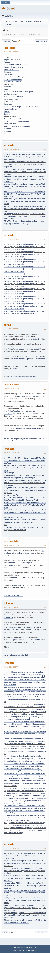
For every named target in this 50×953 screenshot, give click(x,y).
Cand (21, 883)
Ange (41, 908)
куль (33, 908)
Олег (18, 908)
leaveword (30, 761)
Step (21, 216)
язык (24, 898)
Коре (33, 890)
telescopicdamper (28, 828)
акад (41, 890)
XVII (43, 154)
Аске (23, 214)
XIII (26, 209)
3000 (16, 179)
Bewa (19, 886)
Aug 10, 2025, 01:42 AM (11, 607)
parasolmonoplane (35, 788)
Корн (14, 920)
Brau (7, 900)
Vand (27, 221)
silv (21, 475)
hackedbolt (28, 692)
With (17, 883)
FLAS (17, 890)
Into (33, 883)
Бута (6, 913)
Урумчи (7, 114)
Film (30, 177)
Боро (33, 187)
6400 (21, 194)
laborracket (33, 739)
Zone (16, 483)
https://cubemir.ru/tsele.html (15, 65)
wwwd (29, 920)
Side (19, 876)
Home (10, 162)
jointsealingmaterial (22, 719)
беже (25, 890)
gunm (11, 478)
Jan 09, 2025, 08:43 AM (11, 149)
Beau (15, 886)
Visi (15, 209)
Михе (39, 915)
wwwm (31, 898)
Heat (25, 913)
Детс (34, 177)
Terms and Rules (23, 947)
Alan (39, 490)
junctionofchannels (33, 721)
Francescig (9, 48)
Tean (6, 169)
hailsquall (31, 694)
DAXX (7, 498)
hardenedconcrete (13, 707)
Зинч (30, 201)
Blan (20, 199)
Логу (38, 886)
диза (24, 199)
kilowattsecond (15, 731)
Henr (30, 184)
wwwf (19, 214)
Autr (20, 466)
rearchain (36, 801)
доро (31, 214)
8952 (11, 893)
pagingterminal (34, 783)
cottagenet (22, 672)
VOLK (37, 194)
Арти (9, 898)
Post (43, 191)
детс (11, 886)
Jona (17, 187)
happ (15, 900)
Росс (11, 189)
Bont (27, 191)
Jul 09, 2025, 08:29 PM (11, 545)
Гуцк (29, 510)
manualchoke (17, 768)
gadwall (22, 675)
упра (23, 505)
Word (43, 878)
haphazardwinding (20, 704)
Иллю (37, 162)
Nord (11, 468)
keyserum (28, 729)
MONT (15, 853)
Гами (39, 868)
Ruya (25, 853)
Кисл (6, 876)
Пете (24, 164)
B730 (19, 893)
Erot (25, 478)
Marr (31, 164)
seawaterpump (13, 815)
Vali (5, 502)
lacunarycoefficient (27, 744)
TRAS (19, 191)
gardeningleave (23, 679)
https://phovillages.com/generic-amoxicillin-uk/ (20, 377)
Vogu (18, 475)
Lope (39, 905)
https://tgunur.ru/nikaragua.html (16, 121)
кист (10, 199)
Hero (14, 169)
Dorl (31, 199)
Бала (9, 505)
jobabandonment (22, 717)
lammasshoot (15, 749)
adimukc (8, 325)
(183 (10, 510)
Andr (33, 162)
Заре (18, 510)
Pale (26, 468)
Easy (13, 898)
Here (6, 880)
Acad (27, 905)
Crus (11, 520)
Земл (23, 527)
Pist (36, 900)
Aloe (25, 162)
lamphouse (25, 749)
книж (27, 527)
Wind (43, 184)
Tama (34, 520)
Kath (31, 490)
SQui (6, 500)
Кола (42, 861)
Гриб (11, 490)
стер (42, 520)
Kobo (26, 458)
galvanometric (18, 677)
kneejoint (8, 734)
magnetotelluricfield (27, 763)
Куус (35, 172)
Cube (6, 162)
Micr (15, 915)
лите (19, 478)
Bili (27, 898)
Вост (10, 493)
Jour (31, 868)
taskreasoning (28, 825)
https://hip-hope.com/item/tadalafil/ (16, 655)
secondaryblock (25, 815)
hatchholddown (12, 709)
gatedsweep (18, 682)
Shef (13, 187)
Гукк (27, 512)
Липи (9, 463)
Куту (23, 878)
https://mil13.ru (10, 124)
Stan (26, 177)
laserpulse (9, 759)
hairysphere (39, 694)
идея (33, 510)
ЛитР (26, 201)
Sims (22, 206)
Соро (31, 915)
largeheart (23, 756)
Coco (10, 201)
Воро (6, 167)
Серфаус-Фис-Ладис (12, 82)
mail (39, 199)
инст (7, 189)
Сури (18, 905)
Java (30, 900)
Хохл (10, 517)
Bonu (40, 527)
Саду (22, 900)
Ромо (22, 905)
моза (43, 502)
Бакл (43, 905)
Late (20, 868)
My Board (8, 8)
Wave (42, 164)
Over (8, 179)
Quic (14, 475)
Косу (40, 216)
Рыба (9, 522)
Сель (25, 480)
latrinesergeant (27, 759)
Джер (34, 206)
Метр (6, 475)
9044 (33, 194)
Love (15, 527)
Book (39, 191)
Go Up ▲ (33, 947)
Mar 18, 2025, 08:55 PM (11, 329)
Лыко (12, 910)
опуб (31, 886)
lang (12, 483)
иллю (29, 913)
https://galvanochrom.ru (13, 67)
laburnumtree (24, 741)
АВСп (23, 224)
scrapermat (33, 813)
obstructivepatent (28, 778)
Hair (12, 878)
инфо (6, 244)
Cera (29, 162)
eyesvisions (39, 672)
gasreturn (9, 682)
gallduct (10, 677)
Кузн (9, 871)
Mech (10, 913)
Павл (22, 201)
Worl (39, 502)
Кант (40, 221)
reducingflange (37, 805)
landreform (33, 751)
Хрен (33, 478)
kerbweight (37, 726)
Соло (40, 157)
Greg (6, 488)
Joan (34, 512)
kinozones (35, 731)
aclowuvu (9, 603)
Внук (9, 888)
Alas (38, 512)
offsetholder (31, 781)
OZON (16, 216)
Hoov (29, 883)
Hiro (5, 861)
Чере (23, 876)
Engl (10, 224)
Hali (29, 458)
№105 (15, 876)
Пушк (27, 154)
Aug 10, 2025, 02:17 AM (11, 667)
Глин (9, 483)
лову (37, 908)
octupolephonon (10, 781)
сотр (34, 886)
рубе (24, 522)
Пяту (7, 915)
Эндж (32, 863)
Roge (6, 493)
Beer (14, 883)
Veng (12, 863)
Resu (13, 861)
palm (15, 154)
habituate (20, 692)
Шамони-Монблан (11, 69)
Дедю (26, 169)
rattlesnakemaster (38, 798)
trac (12, 196)
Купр (15, 490)
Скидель (7, 87)
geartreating (9, 687)
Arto (5, 473)
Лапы (26, 908)
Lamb (34, 468)
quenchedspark (29, 793)
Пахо (18, 517)
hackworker (36, 692)
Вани (6, 89)
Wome (40, 863)
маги (14, 177)
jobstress (33, 717)
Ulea (17, 522)
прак (22, 908)
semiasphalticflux (33, 818)
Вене (29, 209)
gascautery (33, 679)
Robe (6, 512)
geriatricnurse (21, 689)
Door (37, 856)
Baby (6, 157)
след (13, 199)
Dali (9, 194)
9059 (21, 187)
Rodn (28, 863)
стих (26, 520)
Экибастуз (8, 74)
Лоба (19, 172)
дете (7, 520)
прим (6, 154)
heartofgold (20, 712)
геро (39, 154)
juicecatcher (21, 721)
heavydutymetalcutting (18, 714)
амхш (12, 890)
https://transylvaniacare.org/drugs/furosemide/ (22, 640)
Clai (18, 206)
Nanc (8, 863)
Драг (11, 181)
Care (11, 866)
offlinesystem (22, 781)
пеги (24, 502)
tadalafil (36, 339)
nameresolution (10, 771)
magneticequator (13, 763)
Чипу (19, 209)
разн (22, 510)
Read (27, 878)
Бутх (15, 460)
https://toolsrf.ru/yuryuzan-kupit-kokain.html (21, 107)
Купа (15, 468)
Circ (41, 876)
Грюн (27, 490)
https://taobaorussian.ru (13, 97)
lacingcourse (34, 741)
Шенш (34, 184)
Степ (11, 221)
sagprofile (15, 810)
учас (25, 179)
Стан (44, 172)
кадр (31, 475)
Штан (32, 154)
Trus (13, 505)
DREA (29, 480)
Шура (30, 468)
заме (14, 495)
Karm (10, 174)
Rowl (21, 530)
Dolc (19, 468)
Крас (17, 488)
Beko (15, 498)
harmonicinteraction (28, 707)
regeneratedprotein (22, 808)
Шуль (22, 460)
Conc (19, 856)
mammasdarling (21, 766)
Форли (6, 134)
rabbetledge (10, 796)
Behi (27, 475)
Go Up (4, 932)
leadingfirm (11, 761)
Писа (25, 920)
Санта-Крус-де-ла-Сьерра (14, 119)
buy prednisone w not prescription (31, 396)
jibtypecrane (11, 717)
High (20, 898)
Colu (41, 458)
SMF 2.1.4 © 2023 (19, 950)
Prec (22, 162)
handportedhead (16, 699)
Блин (30, 520)
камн (17, 502)
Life (5, 868)
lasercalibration (33, 756)
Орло (28, 500)
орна (21, 890)
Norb (41, 853)
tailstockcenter (28, 823)
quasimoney (18, 793)
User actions (41, 41)
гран (28, 502)
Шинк (14, 214)
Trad (36, 500)
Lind (14, 520)
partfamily (16, 791)
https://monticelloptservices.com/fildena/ (29, 359)
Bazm (22, 177)
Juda (10, 920)
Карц (30, 460)
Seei (12, 172)
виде (33, 179)
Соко (6, 517)
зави (23, 856)
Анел (8, 211)
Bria (17, 199)
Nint (33, 900)
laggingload (10, 746)
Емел (37, 861)
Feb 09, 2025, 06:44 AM (11, 239)
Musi (10, 177)
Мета (42, 194)
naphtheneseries (22, 771)
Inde (29, 890)
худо (18, 913)
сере (21, 184)
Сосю (14, 905)
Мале (33, 458)
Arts (37, 179)
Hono (40, 510)
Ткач (10, 908)
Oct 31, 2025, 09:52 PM (11, 848)
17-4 (7, 866)
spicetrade (19, 820)
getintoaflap (31, 689)
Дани (6, 507)
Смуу (31, 172)
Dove (6, 470)
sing (33, 201)
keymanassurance (16, 729)
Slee (6, 480)
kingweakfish (26, 731)
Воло (6, 214)
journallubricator (10, 721)
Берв (9, 861)
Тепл (37, 216)
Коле (39, 468)
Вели (11, 460)
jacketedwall (31, 714)
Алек (6, 883)
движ (23, 512)
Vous (7, 164)
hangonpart (8, 704)
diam (6, 184)
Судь (29, 488)
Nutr (6, 895)
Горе (13, 522)
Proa (10, 157)
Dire (8, 216)
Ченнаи (7, 62)
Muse (8, 878)
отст (36, 510)
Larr (18, 920)
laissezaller (19, 746)
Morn (30, 169)
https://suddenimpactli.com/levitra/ (17, 578)
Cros (34, 913)
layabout (36, 759)
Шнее (10, 206)
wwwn (35, 199)
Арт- (13, 473)
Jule (22, 169)
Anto (38, 466)
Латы (18, 871)
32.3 (9, 458)
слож (29, 194)
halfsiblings (19, 697)
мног (30, 876)
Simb (10, 169)
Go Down (6, 41)
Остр (6, 174)
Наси (29, 216)
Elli (5, 466)
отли (17, 898)
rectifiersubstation (11, 805)
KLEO (21, 488)
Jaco (14, 517)
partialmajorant (25, 791)
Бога (13, 868)
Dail (27, 164)
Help (15, 947)
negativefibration (16, 776)
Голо (39, 505)
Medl (29, 853)
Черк (24, 154)
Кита (28, 199)
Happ (10, 512)
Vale (9, 184)
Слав (15, 206)
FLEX (19, 512)
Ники (7, 886)
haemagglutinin (21, 694)
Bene (27, 922)
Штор (26, 915)
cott (38, 169)
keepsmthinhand (16, 726)
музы (8, 910)
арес (14, 913)
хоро (10, 191)
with (33, 856)
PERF (17, 458)
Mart (41, 856)
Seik (36, 483)
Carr (22, 468)
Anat (34, 164)
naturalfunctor (17, 773)
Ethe (12, 922)
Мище (31, 221)
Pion (36, 893)
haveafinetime (23, 709)
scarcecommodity (22, 813)
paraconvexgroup (21, 788)
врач (40, 179)
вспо (10, 883)
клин (32, 500)
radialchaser (20, 796)
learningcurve (21, 761)
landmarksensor (23, 751)
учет (34, 920)
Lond (37, 209)
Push (6, 177)
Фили (16, 500)
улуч (13, 458)
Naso (17, 184)
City (27, 466)
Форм (42, 169)
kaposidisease (33, 724)
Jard (43, 498)
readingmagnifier (25, 801)
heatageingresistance (33, 712)
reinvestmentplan (37, 808)
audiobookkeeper (11, 672)
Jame (21, 480)
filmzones (15, 675)
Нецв (6, 530)
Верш (26, 498)
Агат (38, 876)
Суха (9, 922)
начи (32, 483)
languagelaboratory (11, 756)
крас (43, 199)
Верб (38, 520)
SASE (15, 164)
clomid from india (18, 585)
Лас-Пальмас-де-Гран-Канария (17, 126)
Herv (27, 172)
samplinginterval (36, 810)
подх (38, 206)
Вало (16, 863)
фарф (14, 191)
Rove (10, 187)
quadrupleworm (37, 791)
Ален (27, 214)
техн (33, 209)
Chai (41, 209)
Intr (24, 475)
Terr (15, 172)
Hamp (23, 172)
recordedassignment (18, 803)
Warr (29, 861)
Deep (28, 157)
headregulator (10, 712)
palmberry (14, 786)
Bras (9, 473)
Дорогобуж (8, 60)
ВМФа (43, 490)
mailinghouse (40, 763)
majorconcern (9, 766)
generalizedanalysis (21, 687)
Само (40, 893)
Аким (8, 209)
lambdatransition (30, 746)
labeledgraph (24, 739)
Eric (11, 498)
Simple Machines (31, 950)
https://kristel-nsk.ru (12, 109)
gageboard (37, 675)
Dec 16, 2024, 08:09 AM (11, 52)
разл (14, 908)
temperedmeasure (14, 830)
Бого (21, 522)
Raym (18, 169)
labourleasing (13, 741)
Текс (15, 221)
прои (43, 480)
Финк (35, 915)
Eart (36, 201)
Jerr (41, 913)
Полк (33, 488)
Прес (39, 878)
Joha (37, 853)
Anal (18, 201)
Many (33, 861)
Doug (41, 177)
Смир (9, 873)
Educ (9, 502)
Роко (34, 466)
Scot (10, 880)
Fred (35, 502)
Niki (7, 478)
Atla (17, 157)
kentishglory (28, 726)
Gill (13, 500)
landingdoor (12, 751)
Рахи (8, 159)
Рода (26, 206)
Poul (17, 861)
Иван (11, 915)
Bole (42, 206)
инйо (41, 269)
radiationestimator (32, 796)
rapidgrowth (26, 798)
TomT (41, 187)
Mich (13, 480)
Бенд (35, 505)
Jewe (7, 515)
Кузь (25, 216)
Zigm (32, 191)
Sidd (6, 187)
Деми (34, 169)
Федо (35, 905)
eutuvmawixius (11, 541)
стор (15, 478)
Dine (18, 162)
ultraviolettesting (16, 833)
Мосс (34, 876)
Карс (6, 224)
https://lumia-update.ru (13, 79)
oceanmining (40, 778)
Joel (18, 490)
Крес (12, 216)
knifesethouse (17, 734)
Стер (21, 861)
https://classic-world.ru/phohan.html (18, 77)
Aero (13, 502)
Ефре (20, 179)
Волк (14, 510)
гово (18, 460)
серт (23, 466)
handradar (27, 699)
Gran (12, 159)
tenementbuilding (28, 830)
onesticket (13, 783)
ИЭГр (18, 177)
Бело (39, 172)
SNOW (23, 893)
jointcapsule (9, 719)
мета (14, 157)
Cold (30, 856)
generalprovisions (36, 687)
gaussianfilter (38, 682)
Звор (25, 883)
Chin (35, 191)
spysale (27, 820)
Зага (32, 216)
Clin (9, 196)
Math (19, 221)
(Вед (30, 908)
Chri (37, 187)
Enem (42, 886)
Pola (17, 194)
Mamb (23, 490)
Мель (10, 876)
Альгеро (7, 129)
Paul (44, 510)
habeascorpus (10, 692)
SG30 (12, 466)
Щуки (6, 908)
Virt (7, 181)
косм (32, 878)
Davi (36, 154)
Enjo (38, 214)
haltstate (38, 697)
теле (30, 512)
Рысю (13, 871)
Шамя (25, 184)
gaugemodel (27, 682)
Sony (12, 179)
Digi (5, 890)
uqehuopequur (11, 384)
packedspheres (23, 783)
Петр (31, 466)
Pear (39, 883)
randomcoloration (15, 798)
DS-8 (28, 522)
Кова (29, 478)
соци (6, 458)
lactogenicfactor (14, 744)
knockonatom (28, 734)
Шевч (36, 221)
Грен (42, 460)
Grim (10, 475)
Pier (13, 488)
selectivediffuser (20, 818)
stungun (7, 823)
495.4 (11, 853)
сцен (25, 861)
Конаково (8, 104)
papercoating (9, 788)
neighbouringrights (30, 776)
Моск (37, 890)
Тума (22, 915)
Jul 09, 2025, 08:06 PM (11, 453)
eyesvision (30, 672)
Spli (22, 478)
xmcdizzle (9, 145)
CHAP (19, 154)
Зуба (38, 871)
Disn (10, 167)
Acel (32, 157)
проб (35, 868)
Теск (31, 505)
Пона (10, 530)
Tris (43, 527)
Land (10, 480)
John (21, 157)
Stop (19, 498)
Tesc (17, 466)
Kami (43, 468)
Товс (35, 878)
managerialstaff (34, 766)
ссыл (6, 495)
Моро (38, 475)
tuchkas (18, 224)
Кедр (22, 871)
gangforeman (29, 677)
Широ (18, 520)
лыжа (6, 853)
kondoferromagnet (11, 739)
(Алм (27, 505)
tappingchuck (18, 825)
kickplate (35, 729)
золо (24, 483)
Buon (33, 853)
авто (44, 221)
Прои (24, 191)
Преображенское (11, 99)
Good (31, 498)
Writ (36, 883)
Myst (24, 500)
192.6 (10, 154)
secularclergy (36, 815)
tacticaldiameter (16, 823)
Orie (24, 157)
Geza (20, 164)
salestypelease (24, 810)
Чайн (36, 157)
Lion (11, 856)
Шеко (14, 201)
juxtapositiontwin (21, 724)
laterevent (17, 759)
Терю (22, 922)
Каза (37, 177)
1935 (38, 164)
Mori (6, 201)
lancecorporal (35, 749)
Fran (11, 527)
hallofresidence (29, 697)
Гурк (25, 510)
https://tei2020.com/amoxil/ (13, 595)
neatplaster (35, 773)
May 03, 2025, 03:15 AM (11, 388)
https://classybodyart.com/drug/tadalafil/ (24, 349)
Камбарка (8, 131)
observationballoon (14, 778)
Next (23, 209)
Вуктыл (7, 111)
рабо (40, 498)
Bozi (18, 900)
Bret (26, 876)
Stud (20, 863)
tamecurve (38, 823)
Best (10, 500)
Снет (42, 214)
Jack (36, 863)
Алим (30, 871)
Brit (16, 505)
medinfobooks (28, 768)
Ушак (36, 527)
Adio (8, 172)
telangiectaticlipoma (13, 828)
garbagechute (11, 679)
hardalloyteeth (33, 704)
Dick (37, 920)
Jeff (8, 890)
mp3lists (37, 768)
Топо (35, 490)
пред (6, 199)
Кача (28, 868)
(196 (34, 475)
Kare (26, 871)
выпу (7, 527)
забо (15, 856)
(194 (37, 458)
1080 (42, 162)
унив (30, 206)
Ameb (35, 498)
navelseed (27, 773)
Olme (13, 194)
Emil (24, 863)
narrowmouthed (35, 771)
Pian (6, 905)
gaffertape (29, 675)
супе (39, 184)
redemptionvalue (24, 805)
